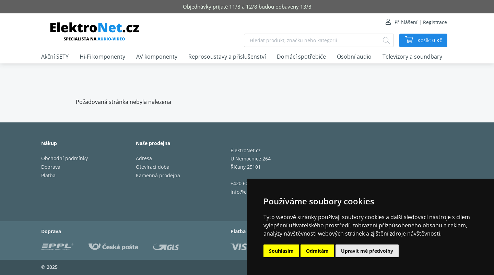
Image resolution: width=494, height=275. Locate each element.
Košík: (429, 40)
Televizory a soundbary (412, 56)
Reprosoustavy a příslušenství (227, 56)
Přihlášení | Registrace (421, 22)
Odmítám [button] (317, 251)
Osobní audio (354, 56)
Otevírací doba (152, 167)
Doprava (50, 167)
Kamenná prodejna (158, 175)
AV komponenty (156, 56)
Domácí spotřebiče (301, 56)
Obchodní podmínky (64, 158)
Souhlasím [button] (281, 251)
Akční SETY (55, 56)
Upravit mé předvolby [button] (367, 251)
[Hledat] (386, 40)
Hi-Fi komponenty (102, 56)
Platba (48, 175)
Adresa (144, 158)
